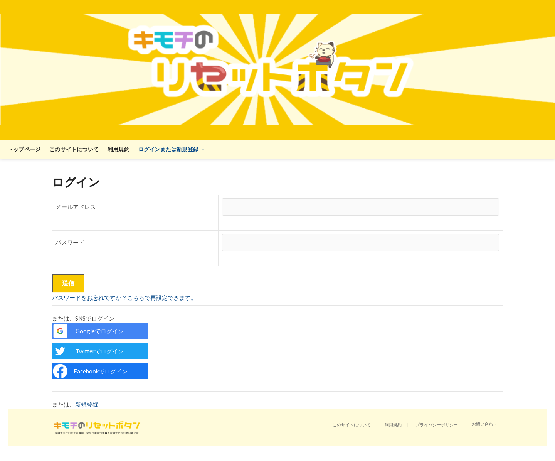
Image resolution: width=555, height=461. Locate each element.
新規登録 (86, 404)
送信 (68, 283)
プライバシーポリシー (436, 424)
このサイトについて (74, 149)
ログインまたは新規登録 (168, 149)
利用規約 (119, 149)
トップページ (24, 149)
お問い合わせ (484, 423)
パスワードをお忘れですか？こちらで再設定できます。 (124, 297)
